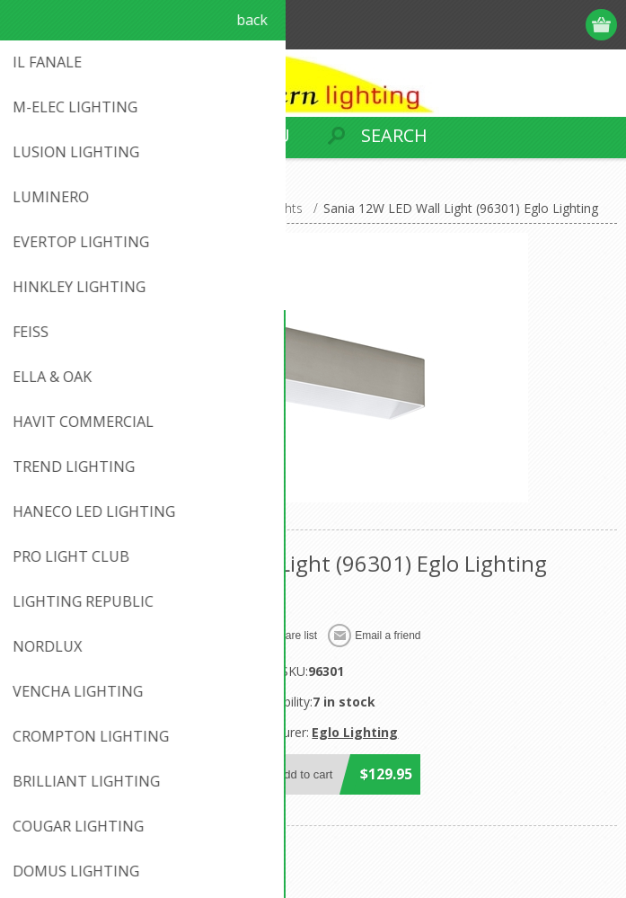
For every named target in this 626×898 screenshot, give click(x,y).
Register (533, 24)
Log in (568, 24)
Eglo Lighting (355, 732)
